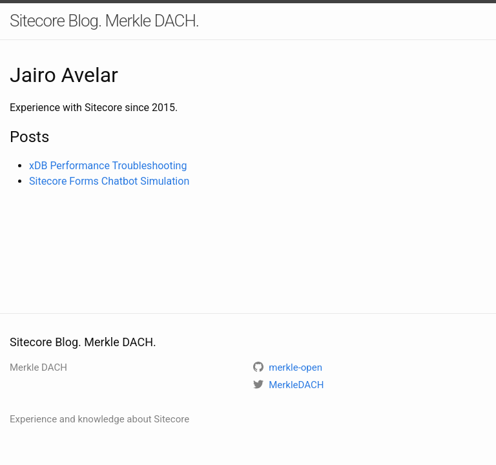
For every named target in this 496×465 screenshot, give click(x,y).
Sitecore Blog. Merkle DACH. (104, 20)
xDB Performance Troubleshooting (108, 166)
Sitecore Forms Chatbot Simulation (109, 181)
